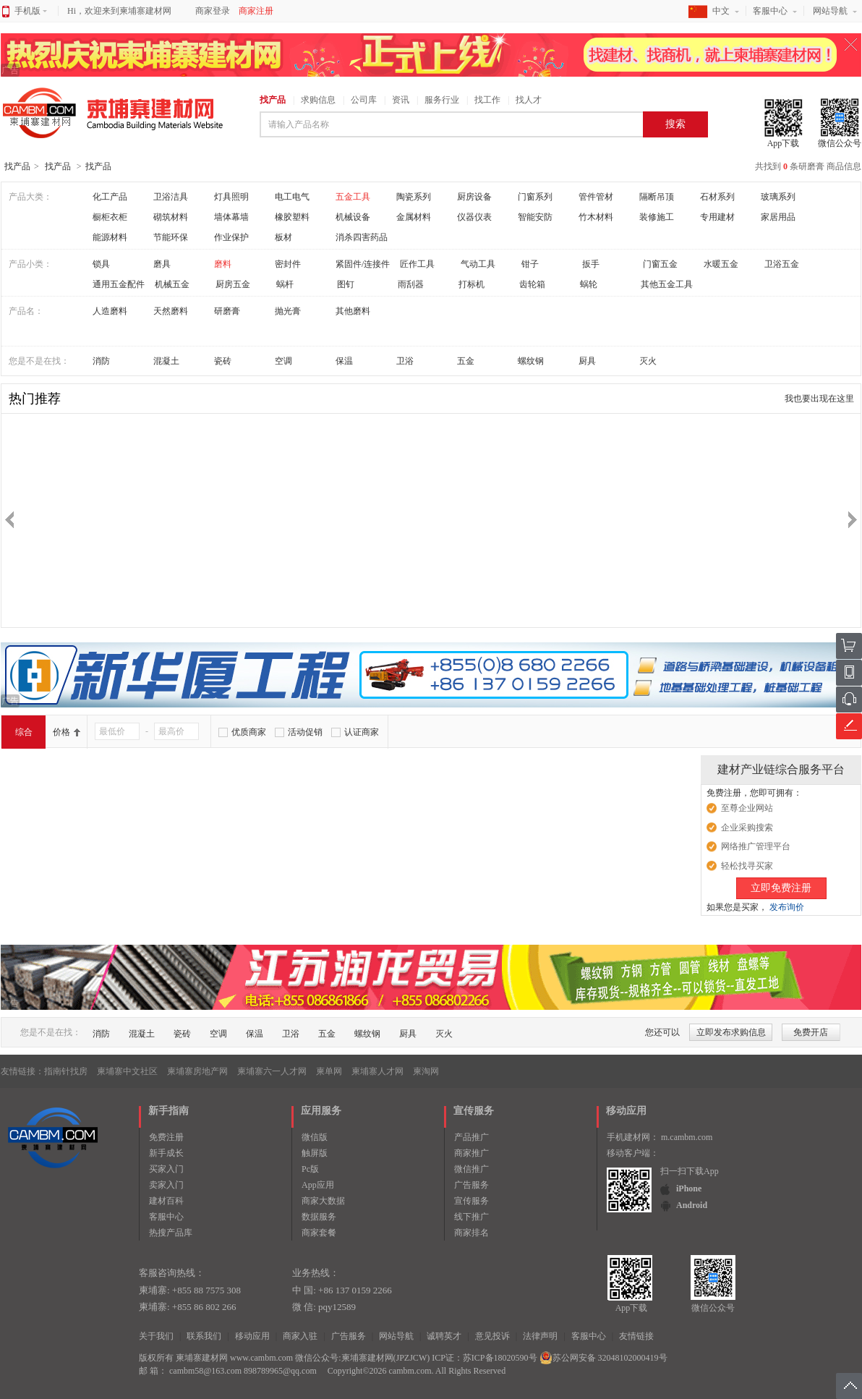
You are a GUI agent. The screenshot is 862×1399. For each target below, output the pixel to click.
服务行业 (441, 100)
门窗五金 (660, 264)
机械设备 (353, 217)
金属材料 (413, 217)
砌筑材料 (170, 217)
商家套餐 (319, 1233)
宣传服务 (471, 1201)
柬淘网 (426, 1071)
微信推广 (471, 1169)
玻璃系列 (778, 197)
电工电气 (292, 197)
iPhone (688, 1188)
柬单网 (329, 1071)
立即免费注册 (781, 888)
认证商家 (361, 732)
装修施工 (656, 217)
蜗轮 (588, 284)
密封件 (288, 264)
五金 (465, 361)
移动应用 (252, 1336)
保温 (344, 361)
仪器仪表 (474, 217)
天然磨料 (170, 311)
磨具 (162, 264)
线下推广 (471, 1217)
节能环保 (170, 237)
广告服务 (471, 1185)
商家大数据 (323, 1201)
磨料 (222, 264)
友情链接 (636, 1336)
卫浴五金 (781, 264)
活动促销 (305, 732)
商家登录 (212, 11)
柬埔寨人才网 (377, 1071)
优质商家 (248, 732)
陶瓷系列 (413, 197)
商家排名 (471, 1233)
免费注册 (166, 1137)
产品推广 (471, 1137)
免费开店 (810, 1032)
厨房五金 (233, 284)
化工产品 (110, 197)
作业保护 (231, 237)
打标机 (471, 284)
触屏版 (315, 1153)
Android (691, 1205)
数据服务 (319, 1217)
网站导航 (830, 11)
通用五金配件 (119, 284)
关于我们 (156, 1336)
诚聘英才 (444, 1336)
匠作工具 (417, 264)
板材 (283, 237)
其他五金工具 (667, 284)
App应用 (318, 1185)
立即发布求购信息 (731, 1032)
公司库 (364, 100)
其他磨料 (353, 311)
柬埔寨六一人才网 (272, 1071)
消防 (101, 361)
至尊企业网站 (747, 808)
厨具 (587, 361)
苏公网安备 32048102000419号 (603, 1357)
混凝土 (166, 361)
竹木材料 (596, 217)
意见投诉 (492, 1336)
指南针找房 (66, 1071)
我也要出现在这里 (819, 399)
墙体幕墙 (231, 217)
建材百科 (166, 1201)
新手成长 (166, 1153)
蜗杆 (285, 284)
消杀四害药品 (362, 237)
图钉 (345, 284)
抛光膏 (288, 311)
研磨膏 (227, 311)
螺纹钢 (531, 361)
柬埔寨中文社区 (127, 1071)
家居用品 (778, 217)
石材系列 (717, 197)
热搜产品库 (170, 1233)
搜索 (675, 124)
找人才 (529, 100)
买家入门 (166, 1169)
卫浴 (405, 361)
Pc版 (310, 1169)
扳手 (590, 264)
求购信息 (318, 100)
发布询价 (786, 907)
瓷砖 (222, 361)
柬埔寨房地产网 (197, 1071)
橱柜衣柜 (110, 217)
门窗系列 (535, 197)
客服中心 (770, 11)
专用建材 (717, 217)
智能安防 (535, 217)
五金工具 (353, 197)
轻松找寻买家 (747, 866)
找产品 (273, 100)
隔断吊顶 (656, 197)
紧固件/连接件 (363, 264)
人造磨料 (110, 311)
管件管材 (596, 197)
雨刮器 (411, 284)
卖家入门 (166, 1185)
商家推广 (471, 1153)
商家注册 (256, 11)
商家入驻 (300, 1336)
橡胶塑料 (292, 217)
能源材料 (110, 237)
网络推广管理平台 (755, 846)
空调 (283, 361)
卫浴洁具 (170, 197)
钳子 (530, 264)
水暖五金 (721, 264)
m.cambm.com (686, 1137)
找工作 (487, 100)
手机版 (30, 11)
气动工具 (478, 264)
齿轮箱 (532, 284)
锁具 (101, 264)
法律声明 (540, 1336)
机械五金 (172, 284)
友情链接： (22, 1071)
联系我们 (204, 1336)
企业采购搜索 (747, 827)
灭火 (648, 361)
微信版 (315, 1137)
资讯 (400, 100)
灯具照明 (231, 197)
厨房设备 (474, 197)
